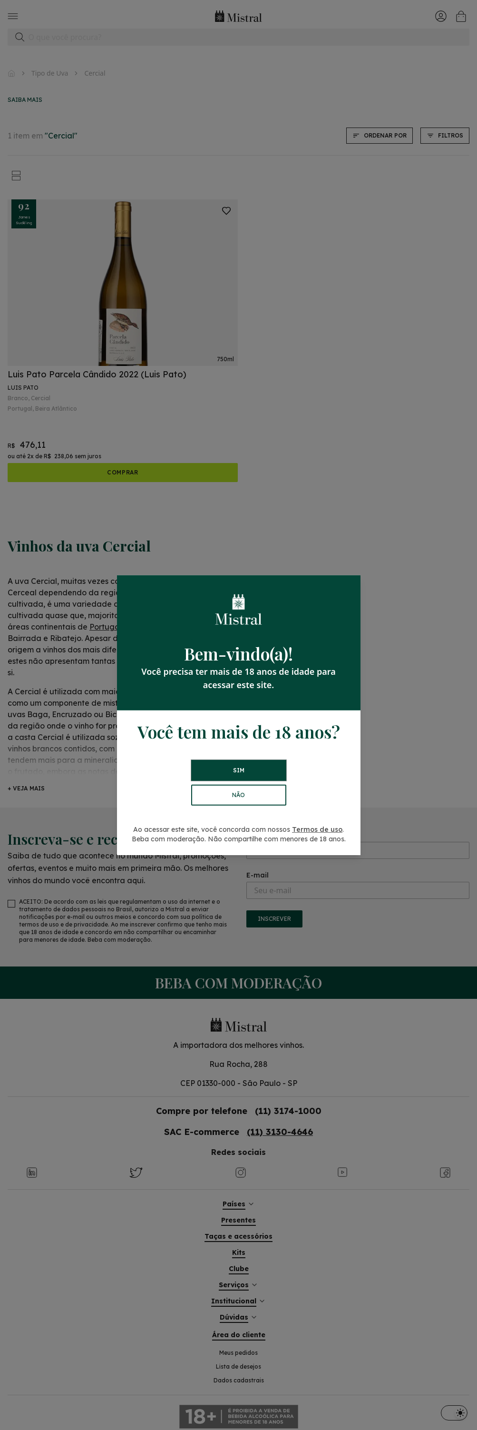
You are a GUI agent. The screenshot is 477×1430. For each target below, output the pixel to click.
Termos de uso (317, 829)
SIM (238, 770)
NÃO (238, 795)
